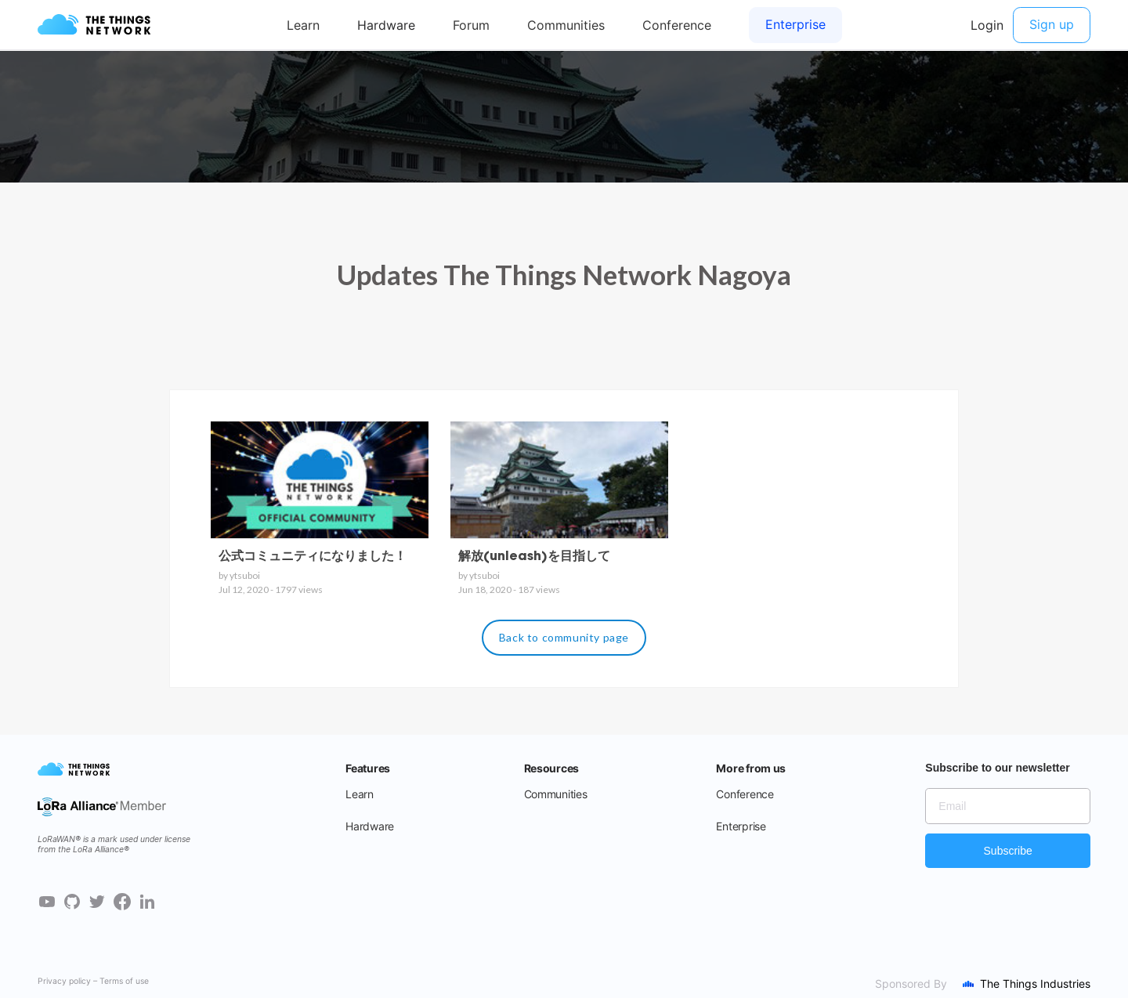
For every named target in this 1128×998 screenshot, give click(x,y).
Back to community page (564, 637)
